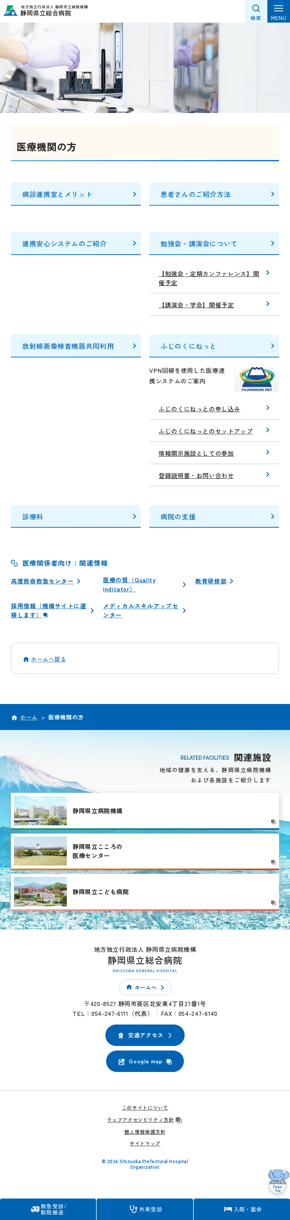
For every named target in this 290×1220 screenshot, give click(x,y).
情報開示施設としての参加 (196, 453)
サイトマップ (145, 1144)
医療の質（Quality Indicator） (129, 585)
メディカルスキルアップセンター (141, 611)
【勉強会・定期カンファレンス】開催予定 (209, 278)
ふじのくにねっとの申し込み (199, 408)
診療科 (32, 516)
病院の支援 (178, 516)
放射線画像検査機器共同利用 (68, 346)
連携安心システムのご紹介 (64, 243)
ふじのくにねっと (188, 346)
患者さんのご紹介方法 (195, 194)
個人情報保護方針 (144, 1132)
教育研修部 (211, 580)
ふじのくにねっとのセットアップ (206, 430)
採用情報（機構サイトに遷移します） (48, 611)
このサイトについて (145, 1108)
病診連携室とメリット (57, 194)
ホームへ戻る (48, 660)
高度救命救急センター (42, 580)
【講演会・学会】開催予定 (196, 304)
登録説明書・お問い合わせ (196, 475)
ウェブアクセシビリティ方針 (145, 1120)
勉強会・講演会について (199, 243)
